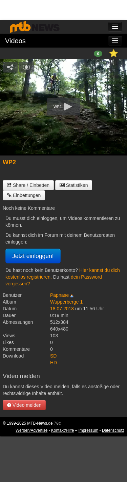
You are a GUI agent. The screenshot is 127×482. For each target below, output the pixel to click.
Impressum (89, 430)
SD (53, 356)
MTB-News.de (39, 423)
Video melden (24, 405)
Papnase (59, 295)
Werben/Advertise (31, 430)
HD (53, 362)
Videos (15, 41)
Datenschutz (113, 430)
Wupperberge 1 (66, 302)
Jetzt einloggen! (33, 256)
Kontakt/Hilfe (62, 430)
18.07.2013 (62, 308)
